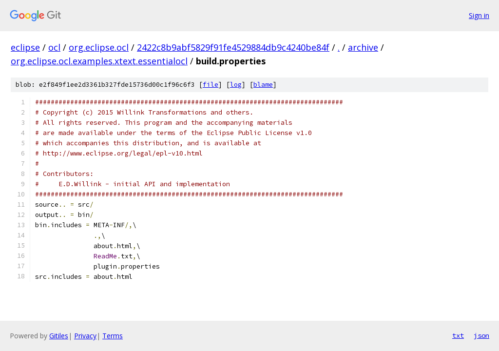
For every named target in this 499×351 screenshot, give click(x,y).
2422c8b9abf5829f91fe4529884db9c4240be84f (233, 47)
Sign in (479, 15)
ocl (54, 47)
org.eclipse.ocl (99, 47)
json (481, 335)
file (210, 84)
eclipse (25, 47)
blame (263, 84)
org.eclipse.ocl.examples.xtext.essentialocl (99, 61)
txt (458, 335)
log (236, 84)
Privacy (85, 335)
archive (363, 47)
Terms (112, 335)
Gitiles (58, 335)
